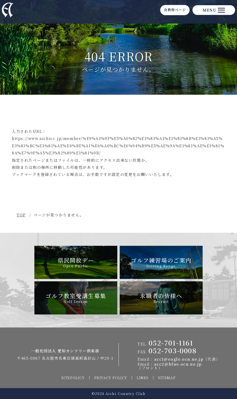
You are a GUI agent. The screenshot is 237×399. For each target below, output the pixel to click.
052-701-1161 (171, 342)
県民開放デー (76, 262)
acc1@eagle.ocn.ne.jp (179, 359)
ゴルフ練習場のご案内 (161, 262)
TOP (21, 215)
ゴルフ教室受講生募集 (76, 297)
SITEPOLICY (73, 377)
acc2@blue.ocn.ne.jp (178, 364)
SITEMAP (167, 377)
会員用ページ (161, 12)
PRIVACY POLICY (110, 377)
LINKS (143, 377)
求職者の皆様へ (161, 297)
